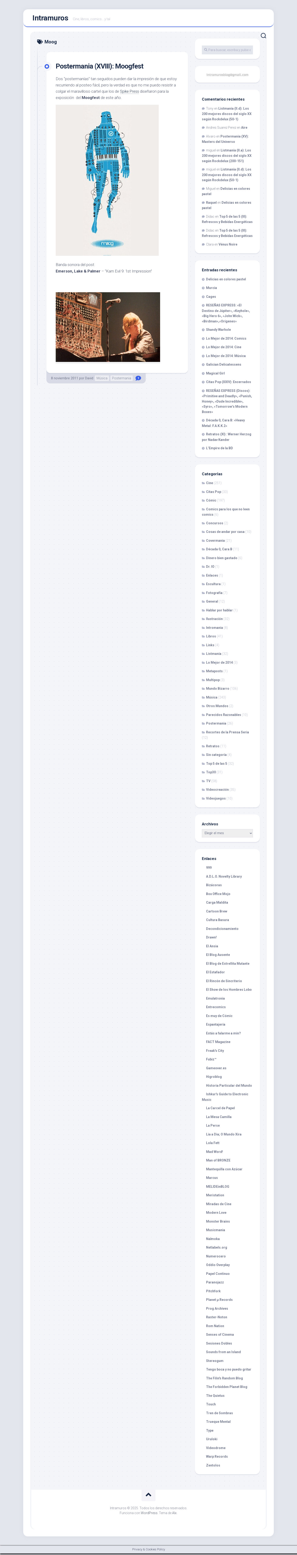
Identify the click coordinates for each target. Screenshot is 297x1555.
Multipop (213, 681)
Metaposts (214, 673)
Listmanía (213, 655)
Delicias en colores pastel (226, 281)
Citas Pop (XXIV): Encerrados (228, 384)
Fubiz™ (211, 1061)
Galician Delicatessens (223, 366)
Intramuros (50, 18)
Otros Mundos (217, 708)
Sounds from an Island (223, 1354)
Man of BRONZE (218, 1162)
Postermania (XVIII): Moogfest (103, 67)
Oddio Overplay (218, 1267)
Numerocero (216, 1258)
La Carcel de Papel (220, 1110)
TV (208, 782)
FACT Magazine (218, 1044)
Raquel (211, 204)
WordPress (149, 1515)
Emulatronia (215, 1000)
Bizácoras (214, 887)
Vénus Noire (228, 246)
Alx (174, 1515)
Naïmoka (213, 1240)
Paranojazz (215, 1284)
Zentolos (213, 1467)
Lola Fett (213, 1145)
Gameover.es (216, 1070)
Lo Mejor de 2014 (219, 664)
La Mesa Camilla (219, 1118)
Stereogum (214, 1362)
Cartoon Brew (216, 913)
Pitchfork (213, 1293)
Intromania (214, 629)
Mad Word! (214, 1153)
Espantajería (215, 1026)
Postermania (121, 380)
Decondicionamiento (222, 930)
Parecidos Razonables (223, 716)
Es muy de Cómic (219, 1017)
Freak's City (215, 1052)
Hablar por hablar (219, 612)
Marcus (212, 1179)
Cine (209, 485)
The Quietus (215, 1397)
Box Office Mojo (218, 895)
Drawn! (211, 939)
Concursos (214, 525)
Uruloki (211, 1441)
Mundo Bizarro (217, 690)
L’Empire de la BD (219, 450)
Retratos (213, 748)
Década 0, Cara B (219, 551)
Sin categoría (216, 756)
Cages (211, 298)
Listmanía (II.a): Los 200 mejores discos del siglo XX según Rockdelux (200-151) (227, 157)
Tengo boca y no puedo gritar (228, 1371)
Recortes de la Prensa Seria (227, 734)
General (212, 603)
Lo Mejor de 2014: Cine (223, 349)
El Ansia (212, 948)
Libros (211, 638)
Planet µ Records (219, 1301)
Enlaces (212, 577)
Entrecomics (216, 1009)
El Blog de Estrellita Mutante (227, 965)
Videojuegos (216, 800)
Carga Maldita (217, 904)
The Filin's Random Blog (224, 1380)
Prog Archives (217, 1310)
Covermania (215, 542)
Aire (244, 129)
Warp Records (217, 1458)
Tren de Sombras (219, 1415)
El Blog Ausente (218, 956)
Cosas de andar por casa (225, 533)
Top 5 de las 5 (216, 765)
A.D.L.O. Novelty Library (224, 878)
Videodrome (216, 1449)
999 (209, 869)
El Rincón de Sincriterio (224, 982)
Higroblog (214, 1078)
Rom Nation (215, 1327)
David (89, 380)
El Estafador (215, 974)
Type (209, 1432)
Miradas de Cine (218, 1205)
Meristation (215, 1197)
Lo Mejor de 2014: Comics (226, 340)
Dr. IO (210, 568)
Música (102, 380)
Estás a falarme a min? (223, 1035)
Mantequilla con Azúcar (224, 1171)
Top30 (211, 774)
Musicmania (215, 1232)
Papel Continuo (218, 1275)
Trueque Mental (218, 1423)
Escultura (213, 586)
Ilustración (214, 621)
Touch (211, 1406)
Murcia (211, 290)
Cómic (211, 502)
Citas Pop (213, 493)
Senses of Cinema (220, 1336)
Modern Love (216, 1214)
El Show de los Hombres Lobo (229, 991)
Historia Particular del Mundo (229, 1087)
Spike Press (130, 93)
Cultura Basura (217, 922)
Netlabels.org (216, 1249)
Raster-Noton (216, 1319)
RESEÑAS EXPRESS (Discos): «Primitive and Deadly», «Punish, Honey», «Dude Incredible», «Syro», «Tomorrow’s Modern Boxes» (227, 402)
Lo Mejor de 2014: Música (226, 357)
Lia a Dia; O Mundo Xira (224, 1136)
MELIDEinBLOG (217, 1188)
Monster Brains (218, 1223)
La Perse (213, 1127)
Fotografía (214, 594)
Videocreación (217, 791)
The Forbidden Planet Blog (226, 1389)
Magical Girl (215, 375)
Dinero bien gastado (221, 559)
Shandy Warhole (218, 331)
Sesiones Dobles (219, 1345)
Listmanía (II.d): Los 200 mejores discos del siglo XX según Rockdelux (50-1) (227, 115)
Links (210, 647)
